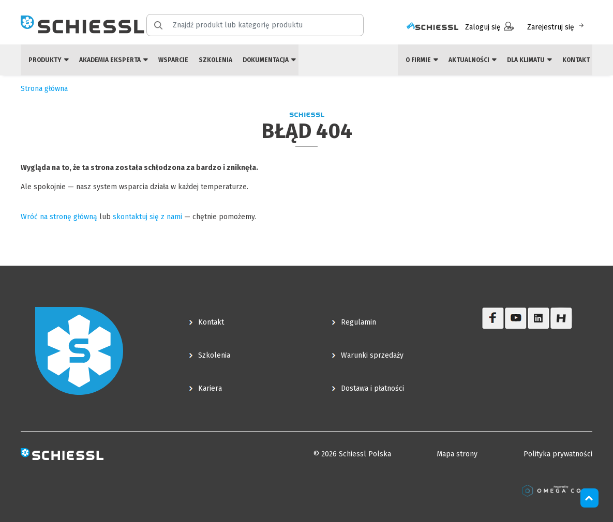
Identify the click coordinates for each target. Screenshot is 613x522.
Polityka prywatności (558, 454)
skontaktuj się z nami (147, 216)
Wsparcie (173, 60)
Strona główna (44, 88)
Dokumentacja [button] (269, 60)
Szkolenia (215, 60)
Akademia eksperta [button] (113, 60)
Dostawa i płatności (372, 388)
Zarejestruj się (556, 27)
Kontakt (576, 60)
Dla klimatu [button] (529, 60)
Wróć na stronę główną (59, 216)
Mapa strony (457, 454)
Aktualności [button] (472, 60)
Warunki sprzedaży (372, 355)
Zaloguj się (489, 27)
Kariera (210, 388)
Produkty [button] (48, 60)
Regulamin (358, 322)
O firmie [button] (422, 60)
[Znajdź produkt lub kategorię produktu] (261, 25)
